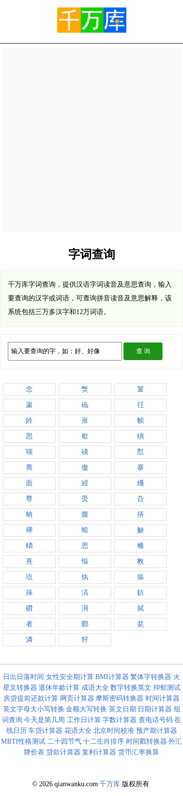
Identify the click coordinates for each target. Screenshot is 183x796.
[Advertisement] (91, 140)
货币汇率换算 (138, 752)
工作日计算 (84, 720)
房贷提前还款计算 (30, 698)
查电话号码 (156, 720)
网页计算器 (77, 698)
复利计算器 (99, 752)
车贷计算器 (45, 730)
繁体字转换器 (150, 677)
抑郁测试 (167, 687)
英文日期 (122, 709)
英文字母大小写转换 (33, 709)
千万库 (110, 784)
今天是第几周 (44, 720)
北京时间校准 (113, 730)
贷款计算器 (63, 752)
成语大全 (95, 687)
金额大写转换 (86, 709)
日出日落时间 (23, 677)
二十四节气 (64, 741)
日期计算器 (155, 709)
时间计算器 (162, 698)
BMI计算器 (111, 677)
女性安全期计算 (70, 677)
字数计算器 (119, 720)
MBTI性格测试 (23, 741)
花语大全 (78, 730)
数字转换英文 (130, 687)
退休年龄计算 (59, 687)
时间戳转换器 (146, 741)
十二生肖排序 (103, 741)
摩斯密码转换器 (119, 698)
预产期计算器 (156, 730)
